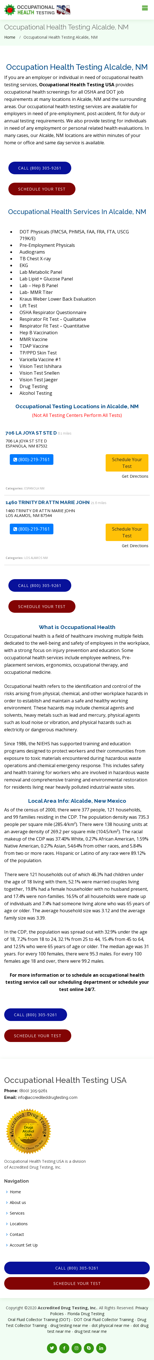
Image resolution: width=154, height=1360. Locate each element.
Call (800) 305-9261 (39, 168)
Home (9, 37)
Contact (17, 1234)
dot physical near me (110, 1325)
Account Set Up (24, 1245)
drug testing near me (69, 1325)
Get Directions (135, 476)
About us (18, 1202)
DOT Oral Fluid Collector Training (104, 1319)
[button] (52, 1348)
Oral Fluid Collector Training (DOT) (39, 1319)
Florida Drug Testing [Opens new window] (85, 1313)
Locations (19, 1224)
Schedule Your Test (42, 189)
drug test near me (90, 1331)
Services (17, 1213)
